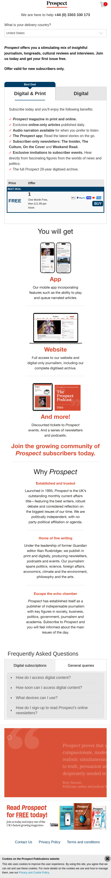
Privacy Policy (50, 842)
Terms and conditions (83, 842)
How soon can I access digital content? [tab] (45, 687)
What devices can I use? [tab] (33, 698)
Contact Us (23, 842)
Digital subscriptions (29, 665)
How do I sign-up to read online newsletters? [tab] (48, 710)
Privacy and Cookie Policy (34, 872)
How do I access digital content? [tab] (40, 677)
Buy (98, 203)
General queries (81, 665)
